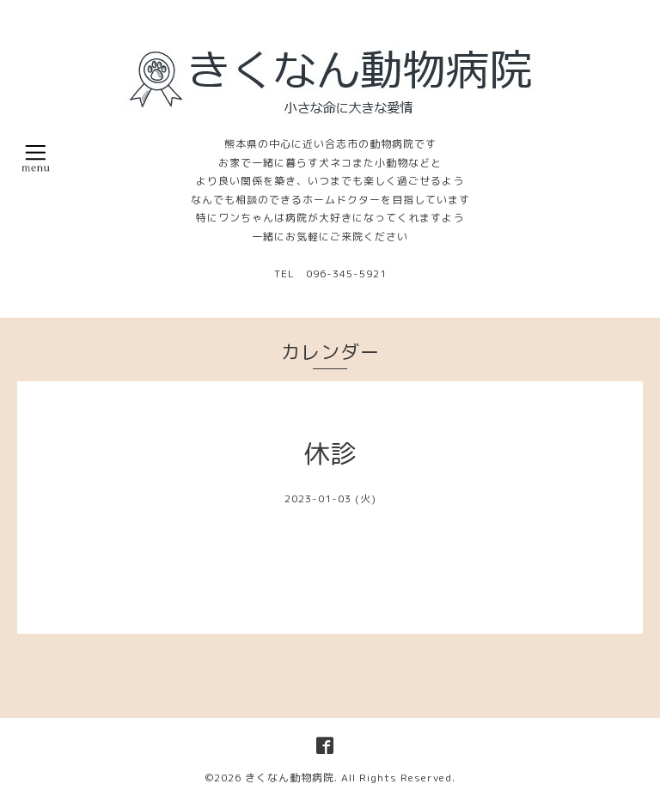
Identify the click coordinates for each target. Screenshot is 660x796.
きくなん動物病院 (289, 777)
